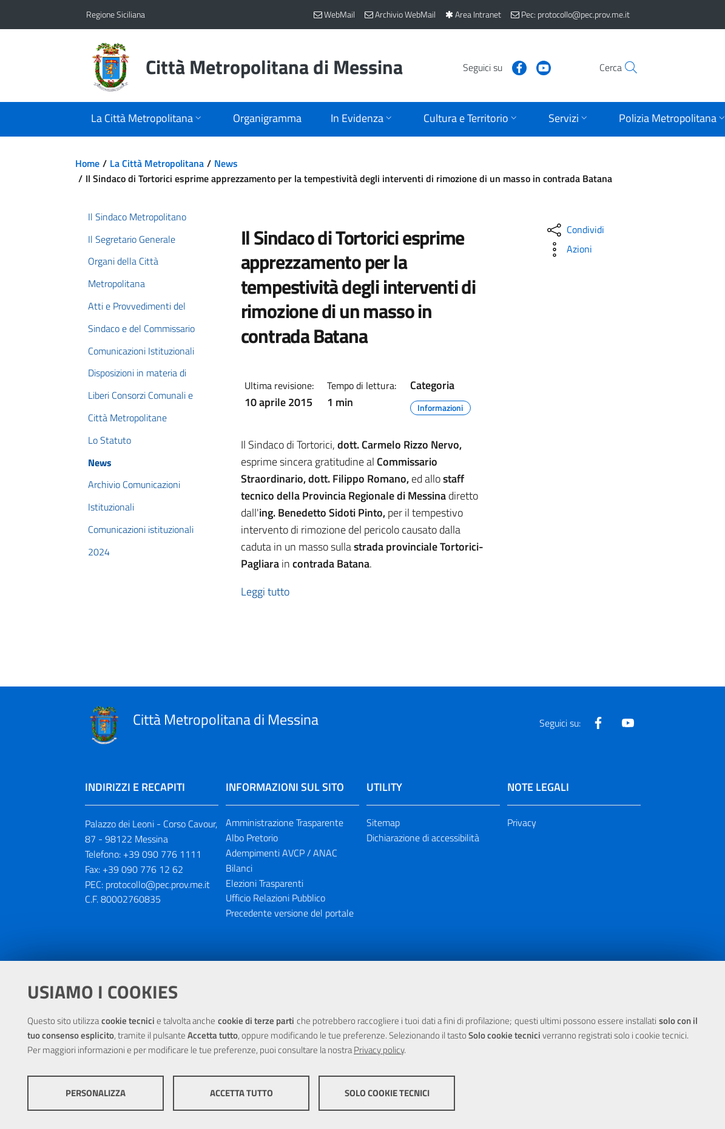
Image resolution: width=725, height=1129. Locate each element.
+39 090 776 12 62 (143, 869)
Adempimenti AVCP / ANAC (281, 853)
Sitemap (383, 822)
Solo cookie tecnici (387, 1093)
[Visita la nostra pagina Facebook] (493, 66)
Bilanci (239, 868)
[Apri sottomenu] (147, 119)
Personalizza (96, 1093)
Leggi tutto (265, 591)
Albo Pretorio (252, 837)
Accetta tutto (241, 1093)
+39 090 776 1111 (162, 854)
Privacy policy (379, 1050)
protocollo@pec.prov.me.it (158, 884)
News (226, 163)
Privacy (521, 822)
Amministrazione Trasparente (284, 822)
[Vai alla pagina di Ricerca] (624, 67)
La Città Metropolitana (157, 163)
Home (87, 163)
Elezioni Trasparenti (264, 883)
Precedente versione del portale (290, 913)
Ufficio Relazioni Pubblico (275, 897)
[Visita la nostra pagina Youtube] (517, 66)
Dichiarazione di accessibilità (422, 837)
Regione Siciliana (115, 14)
